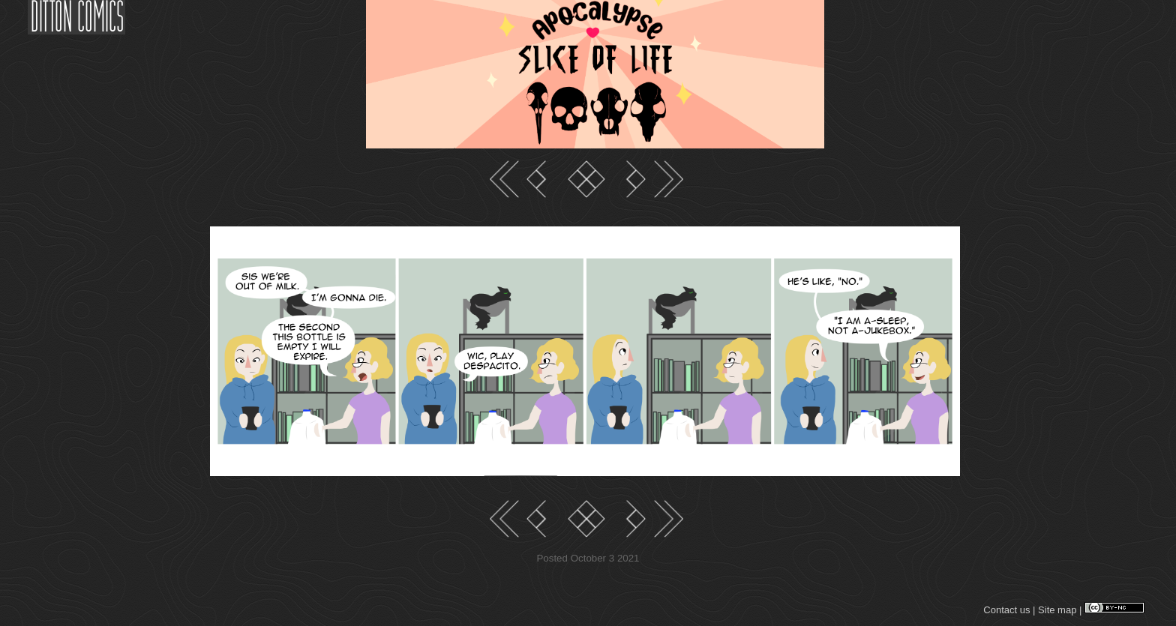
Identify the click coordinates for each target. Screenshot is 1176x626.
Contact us (1006, 610)
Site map (1057, 610)
